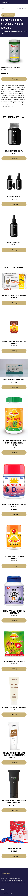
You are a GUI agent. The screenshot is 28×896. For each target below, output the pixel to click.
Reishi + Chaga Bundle (14, 197)
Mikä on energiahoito (10, 893)
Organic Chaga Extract (14, 242)
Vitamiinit (11, 67)
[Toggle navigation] (3, 8)
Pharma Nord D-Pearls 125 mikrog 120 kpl (14, 295)
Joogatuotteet (8, 15)
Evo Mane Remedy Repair (14, 849)
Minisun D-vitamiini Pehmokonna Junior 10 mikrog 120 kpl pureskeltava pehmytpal (14, 443)
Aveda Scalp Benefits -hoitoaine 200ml (14, 707)
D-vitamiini (17, 67)
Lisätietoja (14, 79)
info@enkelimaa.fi (5, 2)
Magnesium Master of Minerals (14, 151)
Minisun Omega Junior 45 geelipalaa (14, 661)
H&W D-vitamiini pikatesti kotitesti (14, 380)
